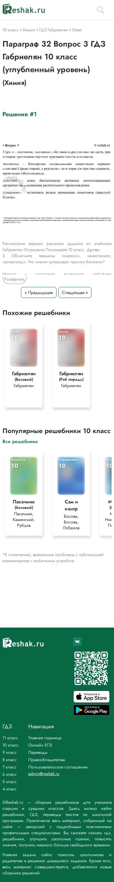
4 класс (9, 789)
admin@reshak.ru (43, 774)
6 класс (9, 774)
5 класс (9, 782)
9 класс (9, 752)
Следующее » (75, 292)
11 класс (10, 738)
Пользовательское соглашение (58, 767)
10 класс (10, 745)
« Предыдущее (39, 292)
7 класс (9, 767)
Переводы (37, 752)
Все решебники (20, 441)
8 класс (9, 760)
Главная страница (44, 738)
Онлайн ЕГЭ (40, 745)
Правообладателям (46, 760)
